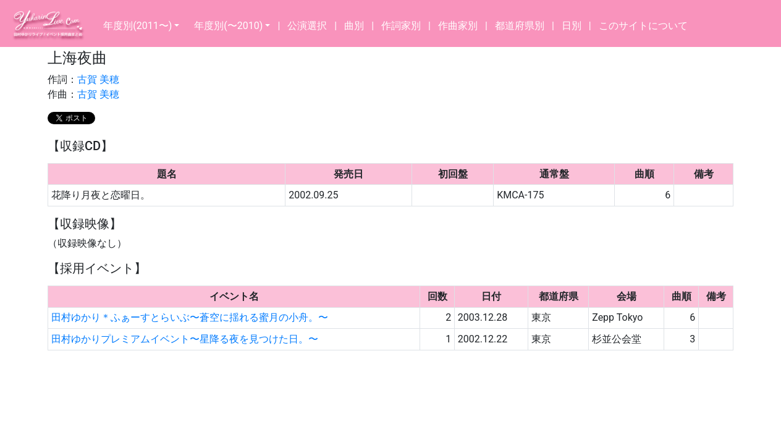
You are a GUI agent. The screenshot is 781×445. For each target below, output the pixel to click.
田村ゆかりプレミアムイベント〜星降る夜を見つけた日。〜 (184, 339)
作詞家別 (401, 26)
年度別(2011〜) (137, 26)
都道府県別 (519, 26)
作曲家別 (458, 26)
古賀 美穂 (98, 79)
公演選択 (307, 26)
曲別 (354, 26)
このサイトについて (643, 26)
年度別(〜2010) (228, 26)
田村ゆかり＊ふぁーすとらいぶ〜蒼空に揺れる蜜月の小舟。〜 (189, 317)
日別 (571, 26)
